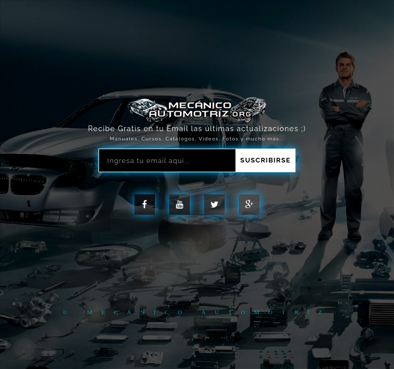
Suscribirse (265, 160)
